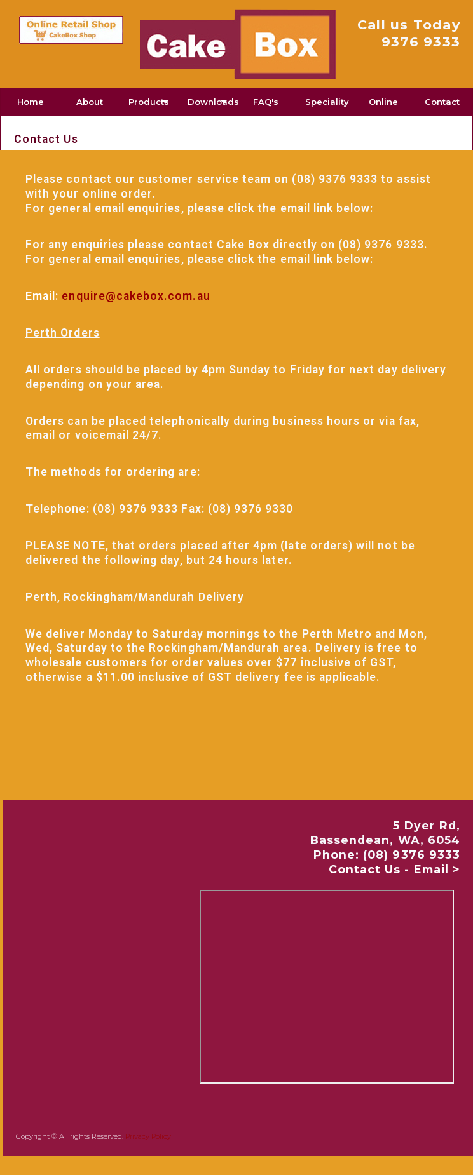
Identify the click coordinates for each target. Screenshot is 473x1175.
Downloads (212, 102)
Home (30, 102)
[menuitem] (30, 102)
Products (148, 102)
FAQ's (265, 102)
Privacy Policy (148, 1136)
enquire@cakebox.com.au (136, 296)
